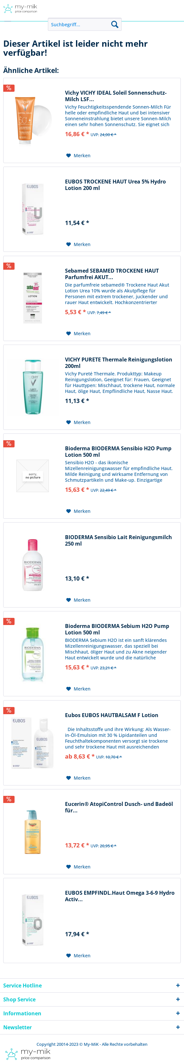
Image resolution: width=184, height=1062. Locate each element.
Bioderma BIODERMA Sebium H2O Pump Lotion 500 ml (117, 629)
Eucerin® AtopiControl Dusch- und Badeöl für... (119, 807)
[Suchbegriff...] (85, 24)
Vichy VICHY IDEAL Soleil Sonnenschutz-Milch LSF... (116, 95)
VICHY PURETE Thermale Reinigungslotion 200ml (118, 362)
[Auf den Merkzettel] (78, 155)
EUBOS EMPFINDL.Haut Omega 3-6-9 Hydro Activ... (120, 896)
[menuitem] (85, 24)
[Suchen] (115, 24)
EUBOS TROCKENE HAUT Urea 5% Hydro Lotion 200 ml (115, 184)
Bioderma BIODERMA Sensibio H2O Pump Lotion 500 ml (118, 451)
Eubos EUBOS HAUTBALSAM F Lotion (111, 715)
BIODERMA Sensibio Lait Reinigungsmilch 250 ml (118, 540)
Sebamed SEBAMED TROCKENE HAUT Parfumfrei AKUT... (112, 273)
